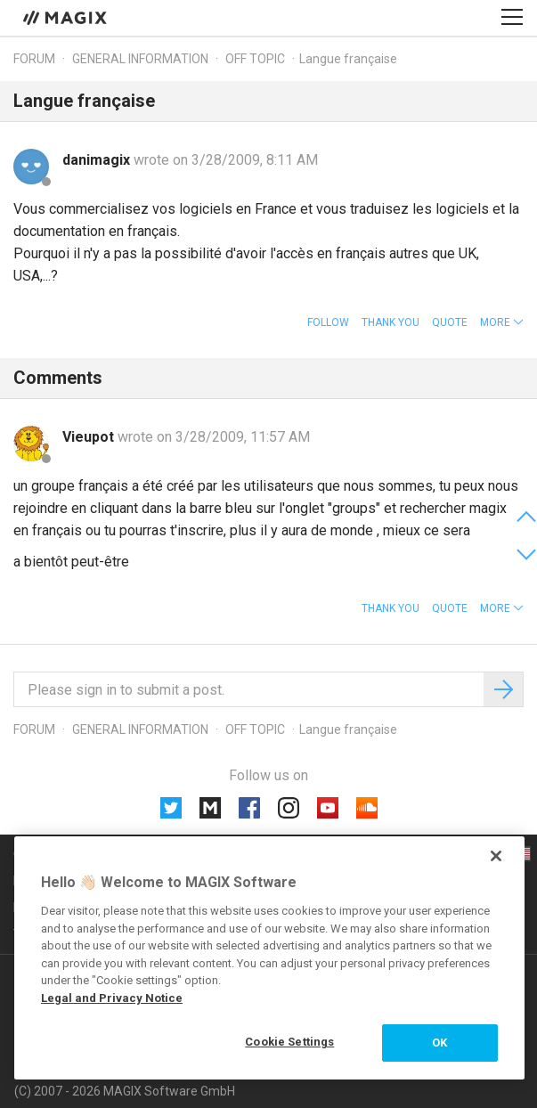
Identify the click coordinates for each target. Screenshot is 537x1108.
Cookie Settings (289, 1041)
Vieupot (90, 436)
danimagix (98, 159)
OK (439, 1042)
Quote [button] (450, 322)
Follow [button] (328, 322)
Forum (34, 59)
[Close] (496, 856)
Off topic (255, 59)
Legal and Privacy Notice (112, 998)
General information (140, 59)
